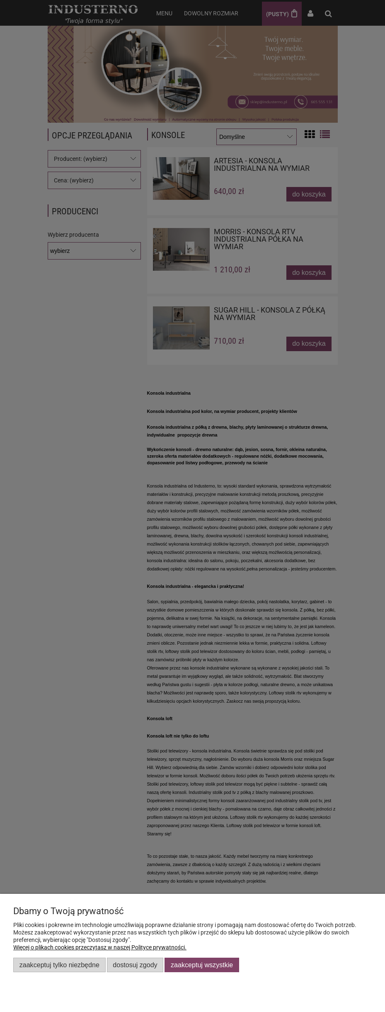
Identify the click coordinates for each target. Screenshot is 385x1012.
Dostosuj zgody (135, 964)
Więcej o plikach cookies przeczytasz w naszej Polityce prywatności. (99, 947)
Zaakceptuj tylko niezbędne (59, 964)
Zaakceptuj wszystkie (202, 964)
